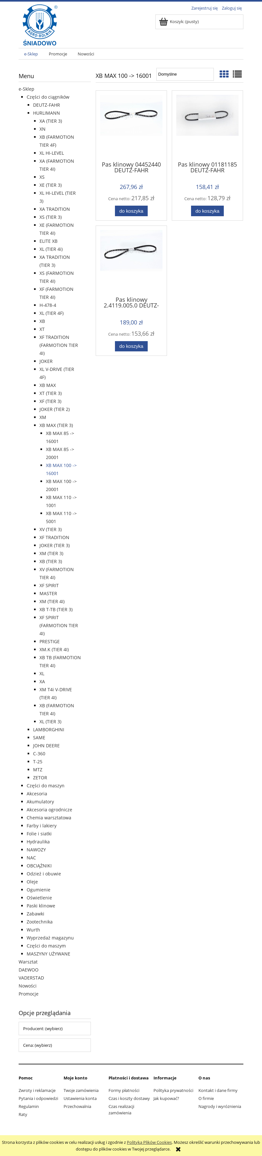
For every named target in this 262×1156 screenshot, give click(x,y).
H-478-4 (47, 305)
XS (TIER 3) (50, 217)
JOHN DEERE (46, 745)
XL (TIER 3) (50, 721)
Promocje (29, 994)
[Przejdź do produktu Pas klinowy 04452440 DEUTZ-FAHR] (131, 125)
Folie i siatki (39, 834)
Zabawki (35, 914)
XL (41, 673)
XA (42, 681)
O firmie (206, 1098)
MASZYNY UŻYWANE (48, 954)
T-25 (37, 761)
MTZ (37, 770)
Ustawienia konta (80, 1098)
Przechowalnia (77, 1106)
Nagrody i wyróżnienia (219, 1106)
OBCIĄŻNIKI (39, 866)
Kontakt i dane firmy (218, 1090)
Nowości (28, 986)
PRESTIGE (49, 641)
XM (42, 417)
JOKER (46, 361)
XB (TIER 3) (50, 561)
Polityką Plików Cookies (149, 1142)
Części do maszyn (46, 786)
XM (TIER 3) (51, 553)
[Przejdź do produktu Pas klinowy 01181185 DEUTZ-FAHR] (207, 125)
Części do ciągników (48, 97)
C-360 (39, 753)
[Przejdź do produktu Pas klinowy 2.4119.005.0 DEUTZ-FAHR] (131, 260)
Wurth (33, 930)
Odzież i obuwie (44, 874)
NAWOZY (36, 850)
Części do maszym (46, 946)
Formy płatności (124, 1090)
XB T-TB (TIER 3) (56, 609)
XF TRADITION (54, 537)
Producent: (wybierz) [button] (43, 1028)
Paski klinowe (41, 906)
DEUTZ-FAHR (46, 105)
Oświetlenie (39, 898)
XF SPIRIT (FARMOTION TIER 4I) (58, 625)
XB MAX (47, 385)
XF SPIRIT (49, 585)
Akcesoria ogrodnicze (49, 810)
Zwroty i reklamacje (37, 1090)
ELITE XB (48, 241)
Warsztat (28, 962)
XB (42, 321)
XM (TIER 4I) (52, 601)
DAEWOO (29, 970)
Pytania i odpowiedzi (38, 1098)
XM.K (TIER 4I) (54, 649)
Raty (23, 1114)
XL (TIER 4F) (51, 313)
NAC (31, 858)
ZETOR (40, 778)
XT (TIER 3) (50, 393)
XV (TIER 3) (50, 529)
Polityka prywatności (173, 1090)
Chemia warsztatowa (49, 818)
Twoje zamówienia (81, 1090)
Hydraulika (38, 842)
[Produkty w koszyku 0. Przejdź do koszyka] (179, 21)
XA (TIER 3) (50, 121)
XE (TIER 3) (50, 185)
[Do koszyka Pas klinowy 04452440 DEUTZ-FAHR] (131, 211)
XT (42, 329)
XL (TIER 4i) (51, 249)
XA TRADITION (54, 209)
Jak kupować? (166, 1098)
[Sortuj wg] (185, 74)
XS (42, 177)
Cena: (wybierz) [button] (37, 1045)
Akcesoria (37, 794)
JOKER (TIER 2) (54, 409)
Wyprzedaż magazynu (50, 938)
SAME (39, 737)
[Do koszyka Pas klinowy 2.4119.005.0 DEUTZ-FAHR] (131, 346)
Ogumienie (38, 890)
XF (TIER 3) (50, 401)
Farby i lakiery (42, 826)
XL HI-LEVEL (51, 153)
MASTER (48, 593)
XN (42, 129)
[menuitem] (31, 54)
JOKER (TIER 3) (54, 545)
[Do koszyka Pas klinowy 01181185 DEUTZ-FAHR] (207, 211)
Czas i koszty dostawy (129, 1098)
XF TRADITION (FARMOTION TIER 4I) (58, 345)
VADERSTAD (31, 978)
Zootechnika (40, 922)
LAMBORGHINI (48, 729)
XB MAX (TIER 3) (56, 425)
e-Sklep (26, 89)
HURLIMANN (46, 113)
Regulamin (29, 1106)
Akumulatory (40, 802)
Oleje (32, 882)
